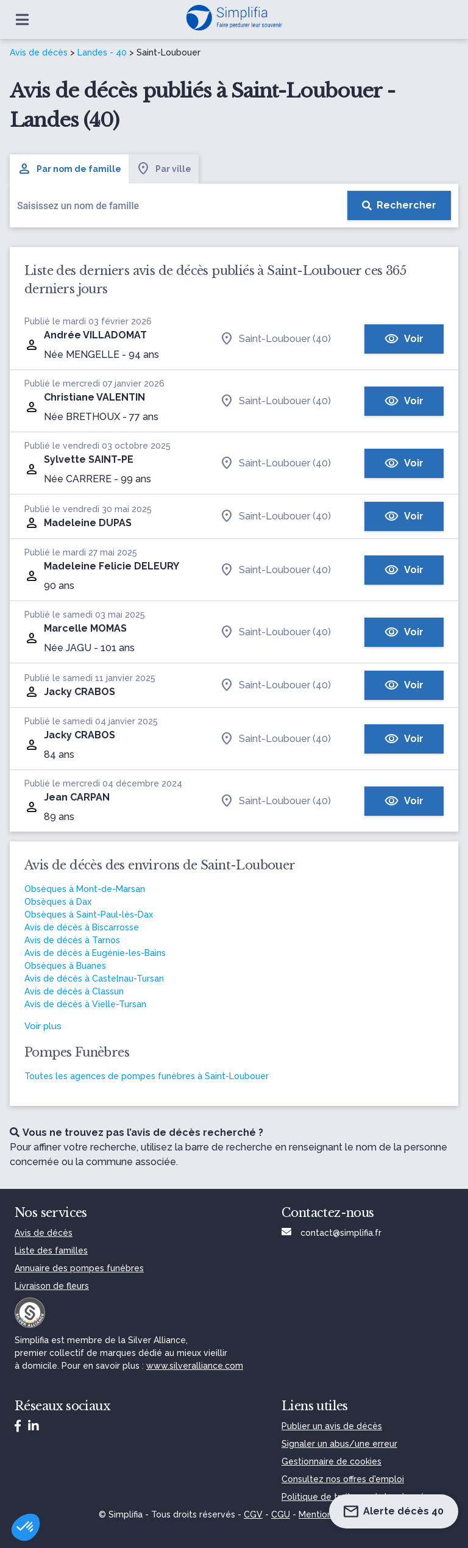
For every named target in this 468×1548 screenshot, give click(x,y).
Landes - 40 (102, 52)
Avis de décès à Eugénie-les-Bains (95, 953)
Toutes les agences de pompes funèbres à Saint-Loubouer (146, 1076)
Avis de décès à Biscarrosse (81, 927)
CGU (280, 1514)
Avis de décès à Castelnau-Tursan (94, 978)
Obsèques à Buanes (65, 966)
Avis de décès (39, 52)
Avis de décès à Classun (74, 991)
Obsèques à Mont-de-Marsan (84, 889)
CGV (253, 1514)
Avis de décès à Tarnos (72, 940)
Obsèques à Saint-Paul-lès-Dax (88, 914)
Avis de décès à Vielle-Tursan (85, 1004)
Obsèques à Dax (57, 902)
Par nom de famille (69, 169)
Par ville (163, 169)
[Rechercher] (399, 205)
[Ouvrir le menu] (22, 19)
